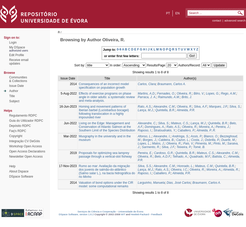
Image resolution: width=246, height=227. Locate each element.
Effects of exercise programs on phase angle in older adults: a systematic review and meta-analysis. (107, 97)
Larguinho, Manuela (151, 182)
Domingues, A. (155, 127)
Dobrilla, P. (212, 140)
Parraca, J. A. (147, 97)
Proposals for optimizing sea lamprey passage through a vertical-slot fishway (105, 154)
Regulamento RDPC (23, 115)
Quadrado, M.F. (200, 156)
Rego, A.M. (228, 93)
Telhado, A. (180, 156)
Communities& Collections (18, 79)
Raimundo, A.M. (169, 97)
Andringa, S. (180, 136)
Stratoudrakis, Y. (164, 130)
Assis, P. (196, 136)
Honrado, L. (185, 166)
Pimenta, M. (203, 143)
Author (13, 91)
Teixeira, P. (184, 147)
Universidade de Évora (130, 211)
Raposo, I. (145, 130)
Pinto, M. (219, 143)
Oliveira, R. (184, 93)
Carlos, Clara (147, 84)
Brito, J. (187, 97)
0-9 (119, 49)
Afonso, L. (145, 136)
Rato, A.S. (145, 106)
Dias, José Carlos (179, 182)
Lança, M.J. (146, 110)
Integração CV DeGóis (24, 141)
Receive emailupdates (18, 61)
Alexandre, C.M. (164, 106)
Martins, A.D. (147, 93)
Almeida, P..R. (206, 130)
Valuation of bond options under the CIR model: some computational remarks (106, 184)
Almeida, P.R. (186, 110)
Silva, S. (235, 106)
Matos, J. (158, 143)
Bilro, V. (199, 93)
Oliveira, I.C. (179, 169)
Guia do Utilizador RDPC (26, 120)
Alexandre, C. (147, 123)
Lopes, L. (144, 143)
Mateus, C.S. (180, 123)
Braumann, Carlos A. (171, 84)
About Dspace (18, 171)
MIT (123, 214)
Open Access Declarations (27, 151)
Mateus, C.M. (204, 166)
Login (13, 42)
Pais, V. (188, 143)
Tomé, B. (199, 147)
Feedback (156, 214)
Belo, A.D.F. (163, 156)
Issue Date (16, 86)
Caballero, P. (186, 130)
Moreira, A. (206, 127)
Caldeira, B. (166, 140)
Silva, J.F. (168, 147)
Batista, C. (219, 156)
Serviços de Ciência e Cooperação (97, 211)
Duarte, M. (228, 140)
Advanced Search (234, 20)
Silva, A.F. (201, 106)
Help (12, 166)
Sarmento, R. (151, 147)
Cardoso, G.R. (164, 153)
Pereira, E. (145, 153)
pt (168, 13)
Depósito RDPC (20, 126)
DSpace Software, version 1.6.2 (76, 214)
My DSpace (17, 47)
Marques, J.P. (218, 106)
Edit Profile (16, 55)
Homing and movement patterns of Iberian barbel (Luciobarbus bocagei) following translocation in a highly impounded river (104, 112)
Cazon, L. (182, 140)
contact (216, 20)
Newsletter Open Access (26, 156)
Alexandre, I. (161, 136)
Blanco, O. (211, 136)
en (177, 13)
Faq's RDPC (17, 131)
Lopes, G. (212, 93)
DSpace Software (21, 176)
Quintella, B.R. (165, 110)
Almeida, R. (231, 169)
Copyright (15, 136)
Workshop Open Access (25, 146)
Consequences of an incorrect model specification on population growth (104, 85)
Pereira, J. (223, 127)
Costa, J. (197, 140)
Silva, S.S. (145, 166)
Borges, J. (150, 140)
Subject (14, 101)
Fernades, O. (166, 93)
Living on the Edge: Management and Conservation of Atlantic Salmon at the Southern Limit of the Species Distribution (107, 126)
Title (12, 96)
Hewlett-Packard (140, 214)
